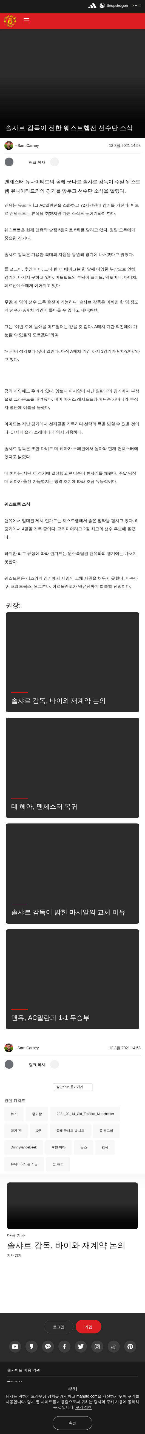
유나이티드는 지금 (24, 1164)
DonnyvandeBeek (24, 1147)
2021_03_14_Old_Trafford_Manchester (85, 1114)
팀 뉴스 (58, 1164)
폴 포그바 (106, 1131)
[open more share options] (54, 162)
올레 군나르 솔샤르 (70, 1131)
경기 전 (16, 1131)
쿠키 (73, 1389)
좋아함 (37, 1114)
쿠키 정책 (83, 1407)
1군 (38, 1131)
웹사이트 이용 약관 (23, 1370)
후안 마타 (59, 1147)
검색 (105, 1147)
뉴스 (14, 1114)
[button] (26, 21)
